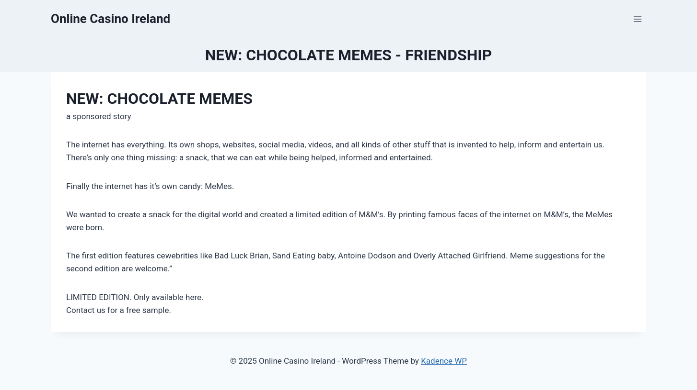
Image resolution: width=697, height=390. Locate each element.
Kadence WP (444, 361)
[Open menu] (637, 18)
